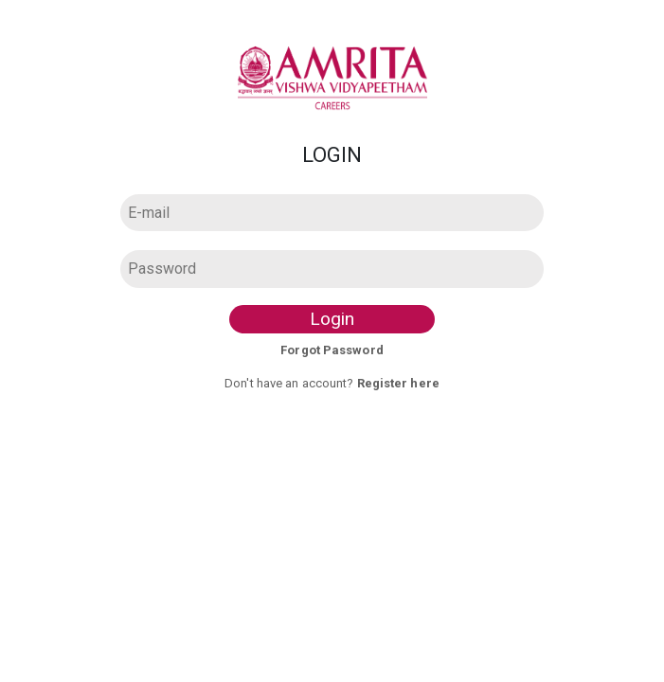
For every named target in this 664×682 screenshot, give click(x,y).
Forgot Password (332, 350)
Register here (398, 383)
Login (332, 319)
